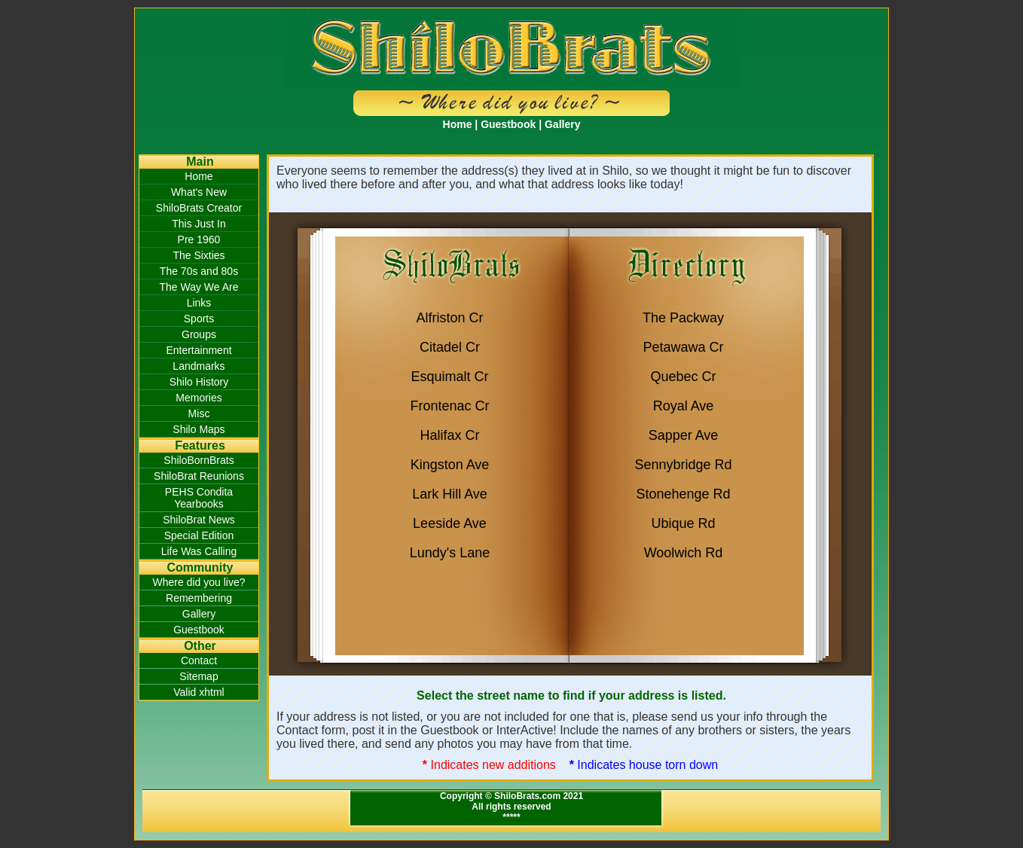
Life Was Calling (199, 551)
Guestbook (508, 124)
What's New (199, 192)
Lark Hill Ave (449, 494)
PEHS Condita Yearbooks (199, 498)
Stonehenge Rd (683, 494)
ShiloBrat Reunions (199, 476)
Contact (199, 660)
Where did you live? (199, 582)
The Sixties (198, 255)
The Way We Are (198, 287)
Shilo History (199, 382)
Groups (199, 334)
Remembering (199, 598)
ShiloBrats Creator (199, 208)
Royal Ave (683, 405)
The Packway (683, 317)
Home (457, 124)
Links (199, 303)
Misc (199, 413)
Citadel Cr (450, 347)
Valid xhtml (198, 692)
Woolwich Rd (683, 552)
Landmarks (198, 366)
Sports (199, 319)
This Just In (199, 224)
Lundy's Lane (450, 552)
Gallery (562, 124)
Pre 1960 (199, 239)
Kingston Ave (450, 464)
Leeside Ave (450, 523)
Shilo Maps (198, 429)
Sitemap (198, 676)
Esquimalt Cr (449, 376)
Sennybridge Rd (682, 464)
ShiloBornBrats (198, 460)
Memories (198, 398)
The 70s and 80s (199, 271)
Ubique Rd (683, 523)
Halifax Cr (449, 435)
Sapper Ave (684, 435)
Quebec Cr (683, 376)
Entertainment (198, 350)
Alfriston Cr (449, 317)
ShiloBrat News (199, 520)
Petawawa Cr (683, 347)
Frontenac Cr (449, 405)
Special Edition (199, 535)
